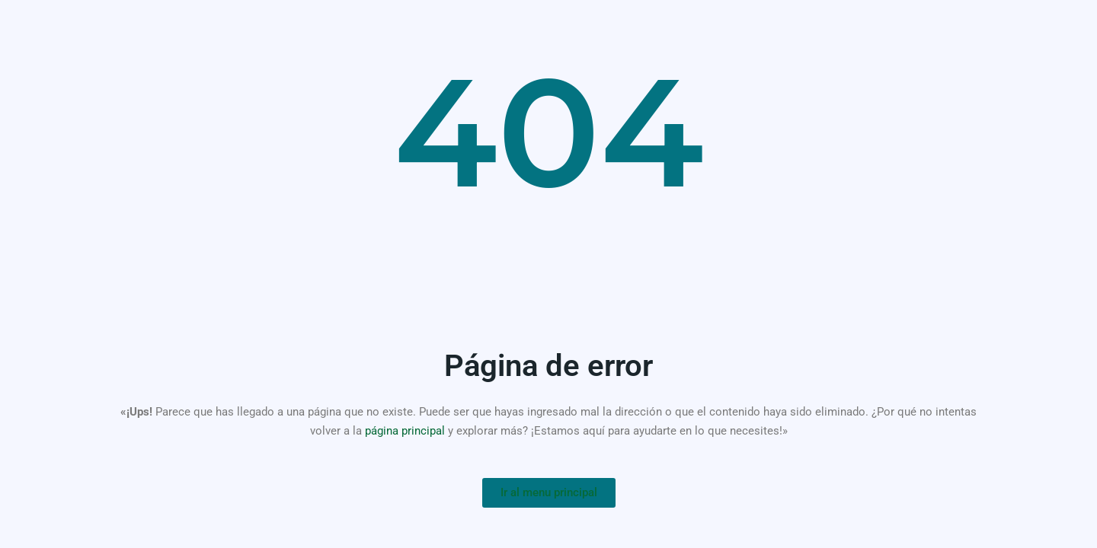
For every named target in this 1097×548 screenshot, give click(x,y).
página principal (405, 431)
